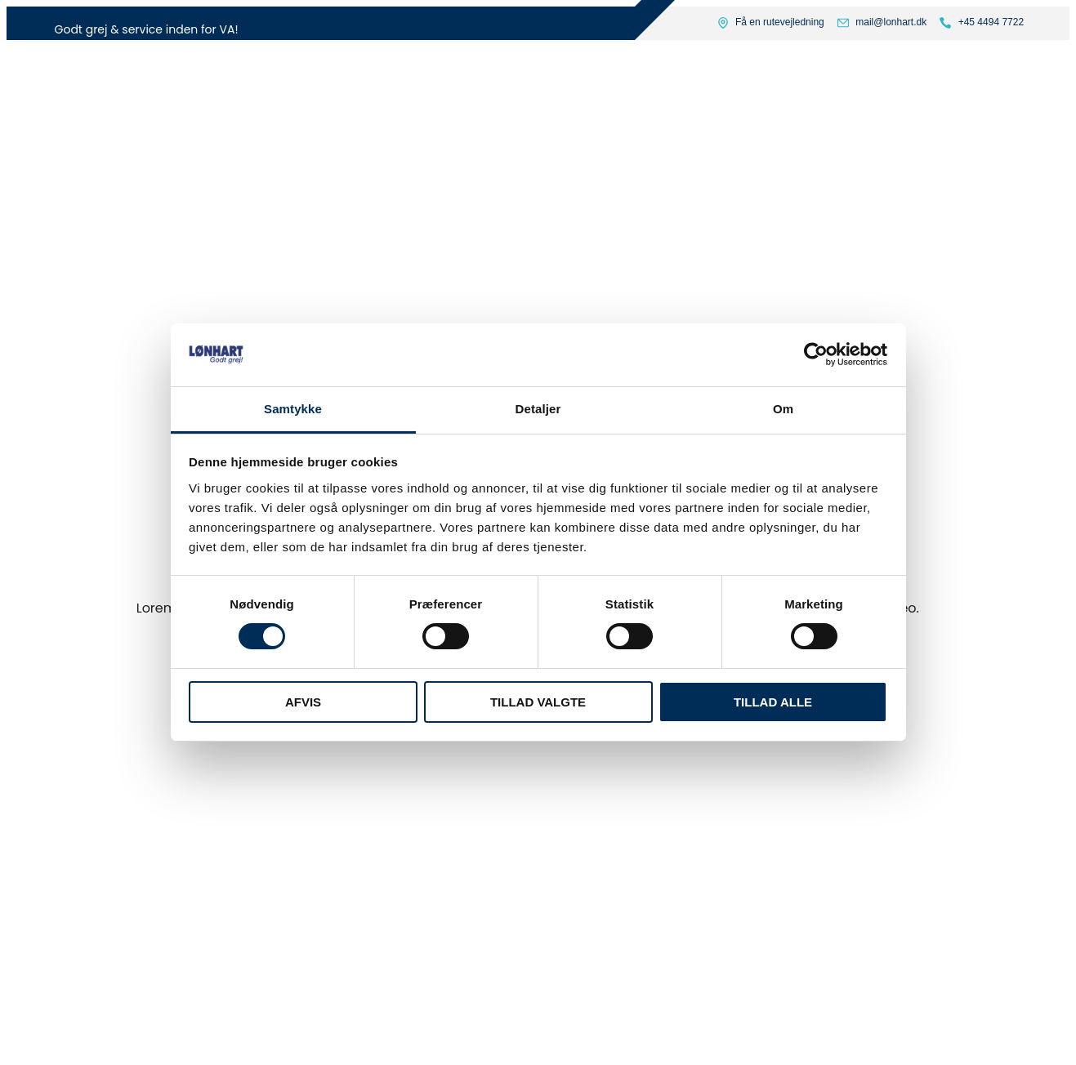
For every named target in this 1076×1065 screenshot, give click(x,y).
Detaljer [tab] (538, 409)
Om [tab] (783, 409)
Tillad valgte (538, 702)
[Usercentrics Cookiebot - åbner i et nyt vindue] (815, 354)
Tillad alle (773, 702)
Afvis (303, 702)
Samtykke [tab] (293, 409)
